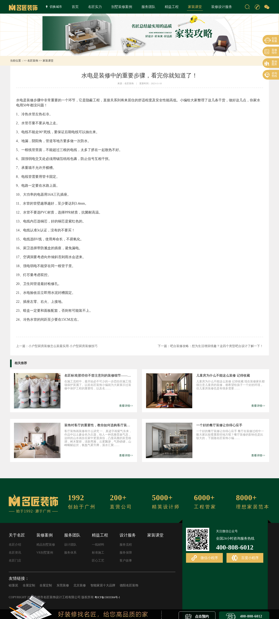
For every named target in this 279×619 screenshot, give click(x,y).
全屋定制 (29, 585)
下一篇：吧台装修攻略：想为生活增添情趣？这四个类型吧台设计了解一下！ (210, 346)
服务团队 (148, 7)
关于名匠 (17, 535)
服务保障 (126, 552)
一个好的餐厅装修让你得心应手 (219, 425)
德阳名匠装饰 (129, 585)
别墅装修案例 (121, 7)
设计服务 (128, 535)
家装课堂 (195, 7)
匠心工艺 (98, 560)
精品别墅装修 (45, 544)
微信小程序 (204, 558)
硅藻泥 (13, 585)
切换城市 (54, 6)
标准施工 (98, 552)
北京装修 (79, 585)
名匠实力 (95, 7)
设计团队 (70, 544)
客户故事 (126, 560)
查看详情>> (126, 405)
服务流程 (126, 544)
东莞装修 (63, 585)
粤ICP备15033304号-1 (107, 597)
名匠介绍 (15, 544)
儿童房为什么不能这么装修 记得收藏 (223, 375)
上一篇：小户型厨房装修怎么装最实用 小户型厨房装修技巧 (56, 346)
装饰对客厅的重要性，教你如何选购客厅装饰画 (98, 425)
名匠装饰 (32, 60)
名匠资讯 (15, 552)
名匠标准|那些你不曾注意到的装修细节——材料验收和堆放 (98, 375)
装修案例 (44, 535)
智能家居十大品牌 (102, 585)
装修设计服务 (221, 7)
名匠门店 (15, 560)
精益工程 (172, 7)
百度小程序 (245, 558)
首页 (75, 7)
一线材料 (98, 544)
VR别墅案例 (44, 552)
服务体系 (70, 552)
